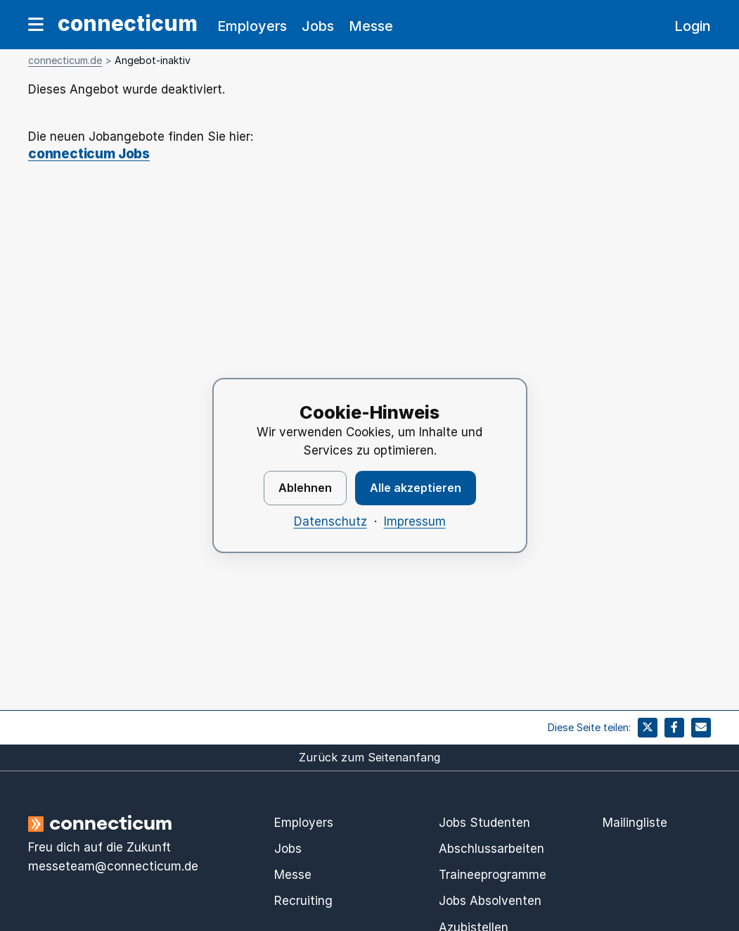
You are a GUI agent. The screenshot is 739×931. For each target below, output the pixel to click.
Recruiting (303, 901)
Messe (371, 26)
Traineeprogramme (492, 875)
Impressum (415, 521)
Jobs (318, 26)
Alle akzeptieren (415, 488)
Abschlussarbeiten (491, 849)
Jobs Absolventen (490, 901)
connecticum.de (65, 60)
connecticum (128, 23)
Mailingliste (635, 823)
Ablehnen (305, 488)
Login (692, 26)
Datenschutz (330, 521)
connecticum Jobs (89, 154)
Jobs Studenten (484, 823)
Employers (252, 26)
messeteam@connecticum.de (113, 866)
